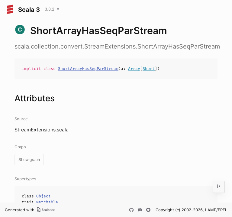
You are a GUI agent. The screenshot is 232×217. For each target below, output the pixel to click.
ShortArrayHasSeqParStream (88, 68)
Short (149, 68)
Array (134, 68)
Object (43, 196)
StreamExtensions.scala (41, 130)
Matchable (47, 202)
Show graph (29, 159)
